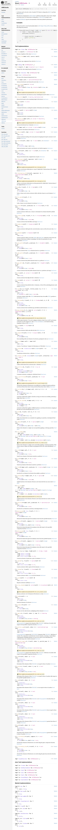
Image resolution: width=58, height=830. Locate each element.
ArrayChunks (44, 585)
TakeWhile (43, 253)
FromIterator (27, 348)
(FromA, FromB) (43, 551)
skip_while (20, 243)
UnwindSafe (24, 779)
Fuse (27, 325)
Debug (20, 64)
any (18, 458)
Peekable (30, 232)
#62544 (45, 383)
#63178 (40, 496)
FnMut (20, 178)
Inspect (35, 332)
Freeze (23, 765)
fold (18, 411)
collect (19, 348)
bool (31, 209)
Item (19, 75)
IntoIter (35, 87)
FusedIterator (22, 759)
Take (33, 280)
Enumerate (31, 224)
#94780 (44, 362)
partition (20, 367)
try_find (19, 485)
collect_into (21, 355)
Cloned (33, 569)
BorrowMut (23, 796)
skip (18, 273)
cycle (18, 577)
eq (17, 656)
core (5, 2)
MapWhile (43, 263)
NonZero (17, 120)
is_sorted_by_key (22, 746)
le (17, 702)
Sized (21, 89)
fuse (18, 325)
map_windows (20, 310)
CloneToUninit (24, 801)
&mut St (23, 294)
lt (17, 691)
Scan (16, 290)
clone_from (20, 56)
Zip (34, 150)
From (21, 806)
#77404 (43, 122)
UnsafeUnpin (25, 777)
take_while (20, 253)
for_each (19, 197)
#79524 (44, 167)
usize (31, 84)
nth (18, 127)
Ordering (38, 525)
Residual (23, 436)
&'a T (33, 564)
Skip (33, 273)
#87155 (44, 318)
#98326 (43, 92)
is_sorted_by (21, 736)
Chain (36, 140)
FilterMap (39, 215)
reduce (19, 421)
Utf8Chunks (31, 49)
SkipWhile (43, 243)
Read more (33, 54)
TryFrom (25, 818)
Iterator (24, 72)
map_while (20, 263)
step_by (19, 132)
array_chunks (21, 585)
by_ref (19, 341)
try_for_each (21, 400)
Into (24, 808)
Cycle (28, 577)
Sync (22, 772)
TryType (49, 436)
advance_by (20, 118)
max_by (19, 521)
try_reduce (20, 431)
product (19, 604)
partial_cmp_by (21, 641)
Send (22, 770)
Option (31, 79)
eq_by (18, 666)
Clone (23, 49)
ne (17, 680)
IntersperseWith (20, 174)
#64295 (42, 621)
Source (22, 4)
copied (19, 560)
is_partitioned (21, 376)
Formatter (31, 67)
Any (21, 786)
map (18, 187)
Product (20, 608)
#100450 (44, 591)
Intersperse (18, 160)
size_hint (20, 97)
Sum (19, 600)
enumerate (20, 224)
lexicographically (43, 698)
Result (42, 67)
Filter (39, 205)
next (18, 79)
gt (17, 714)
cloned (19, 569)
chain (18, 140)
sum (18, 596)
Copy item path (29, 3)
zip (18, 150)
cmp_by (19, 613)
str (18, 1)
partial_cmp (20, 627)
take (18, 280)
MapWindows (18, 311)
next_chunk (20, 84)
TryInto (25, 823)
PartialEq (25, 660)
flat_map (19, 300)
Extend (29, 355)
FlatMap (38, 300)
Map (33, 187)
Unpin (23, 775)
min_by (19, 541)
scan (18, 288)
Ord (27, 511)
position (19, 502)
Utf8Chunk (25, 75)
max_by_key (20, 511)
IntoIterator (22, 146)
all (18, 450)
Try (19, 394)
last (18, 110)
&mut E (21, 357)
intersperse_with (22, 173)
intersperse (20, 159)
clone (18, 51)
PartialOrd (25, 631)
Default (20, 370)
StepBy (37, 132)
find (18, 467)
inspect (19, 332)
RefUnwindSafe (25, 768)
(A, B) (33, 556)
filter (19, 205)
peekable (19, 232)
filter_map (20, 215)
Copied (33, 560)
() (43, 118)
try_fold (19, 389)
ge (17, 725)
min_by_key (20, 531)
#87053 (45, 442)
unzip (18, 551)
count (18, 101)
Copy (20, 563)
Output (42, 436)
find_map (19, 475)
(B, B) (38, 367)
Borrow (22, 791)
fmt (18, 67)
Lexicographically (21, 623)
